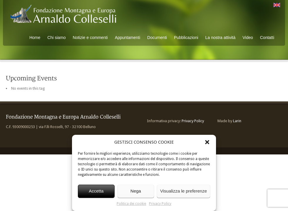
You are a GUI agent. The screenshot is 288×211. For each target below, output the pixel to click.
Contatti (267, 37)
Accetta (96, 190)
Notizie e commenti (90, 37)
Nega (135, 190)
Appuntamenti (127, 37)
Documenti (157, 37)
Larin (237, 121)
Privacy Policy (160, 204)
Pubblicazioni (186, 37)
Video (247, 37)
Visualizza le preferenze (183, 190)
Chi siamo (56, 37)
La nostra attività (220, 37)
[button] (207, 142)
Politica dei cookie (131, 204)
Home (34, 37)
